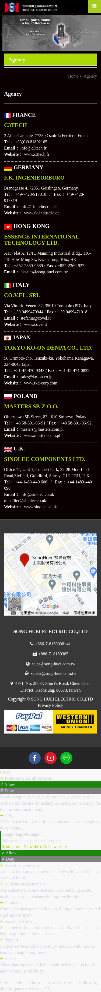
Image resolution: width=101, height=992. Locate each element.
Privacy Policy (50, 705)
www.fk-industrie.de (41, 213)
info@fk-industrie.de (38, 206)
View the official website (45, 846)
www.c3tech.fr (36, 154)
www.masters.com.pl (42, 435)
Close (5, 772)
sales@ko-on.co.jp (36, 376)
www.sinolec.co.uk (40, 507)
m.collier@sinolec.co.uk (25, 500)
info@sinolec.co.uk (37, 494)
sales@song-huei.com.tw (50, 664)
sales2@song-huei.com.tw (50, 673)
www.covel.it (35, 324)
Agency (90, 76)
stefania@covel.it (35, 318)
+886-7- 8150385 (50, 654)
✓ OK (45, 989)
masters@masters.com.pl (42, 429)
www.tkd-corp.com (40, 383)
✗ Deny (7, 790)
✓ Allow (7, 784)
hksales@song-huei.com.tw (44, 272)
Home (73, 76)
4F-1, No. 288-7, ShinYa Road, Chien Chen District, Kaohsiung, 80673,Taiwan (50, 686)
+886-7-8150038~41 (50, 644)
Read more (11, 846)
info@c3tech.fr (33, 148)
